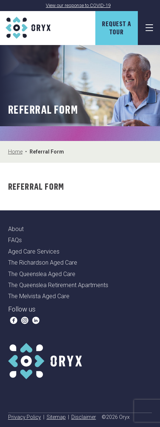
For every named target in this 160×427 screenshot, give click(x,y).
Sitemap (56, 417)
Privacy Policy (24, 417)
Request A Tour (116, 28)
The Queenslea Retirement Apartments (58, 285)
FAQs (15, 240)
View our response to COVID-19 (78, 5)
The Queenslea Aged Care (41, 274)
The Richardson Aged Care (42, 262)
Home (15, 152)
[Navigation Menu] (149, 28)
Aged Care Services (33, 251)
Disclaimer (83, 417)
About (16, 229)
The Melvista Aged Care (38, 296)
